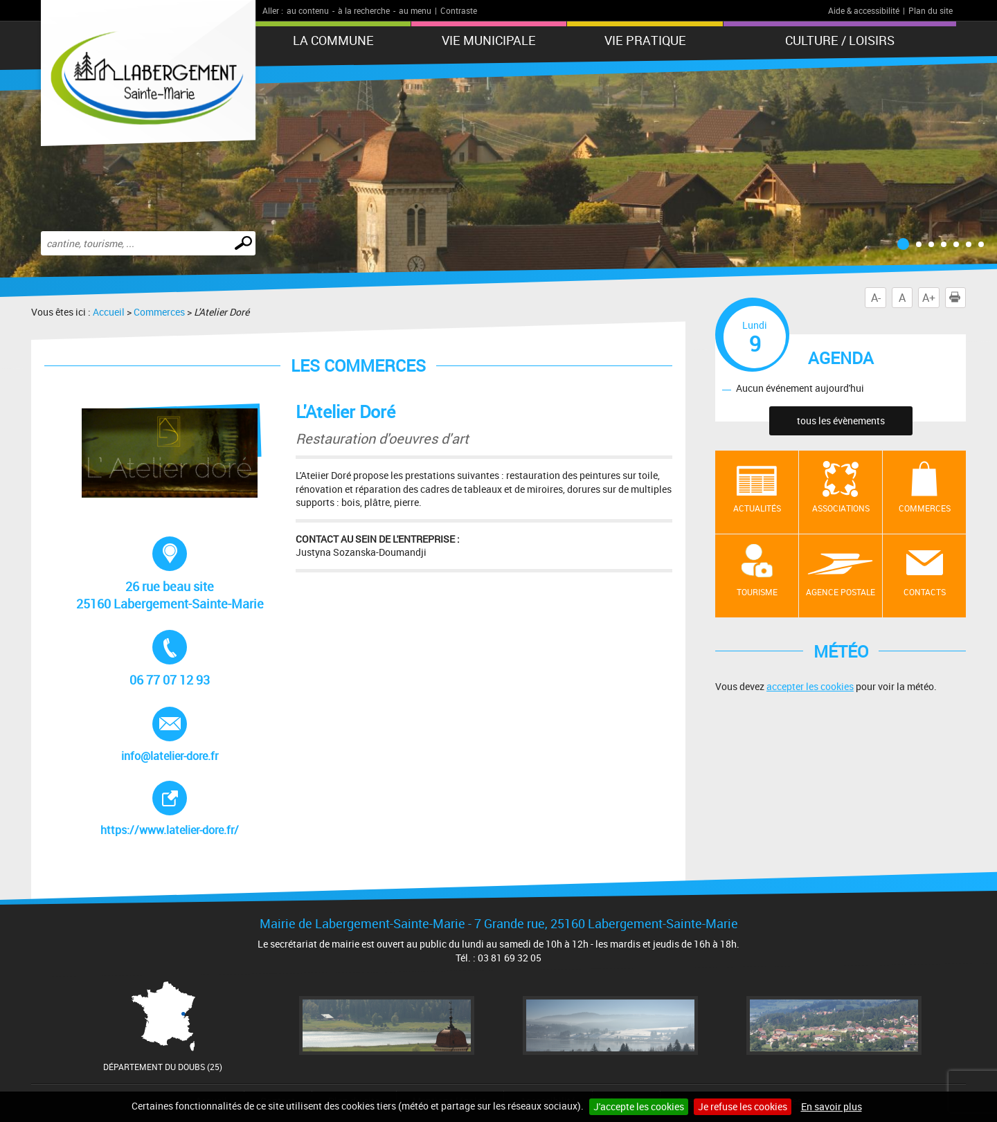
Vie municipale (489, 40)
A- (876, 297)
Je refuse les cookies (742, 1106)
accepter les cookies (810, 686)
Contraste (458, 10)
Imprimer (957, 297)
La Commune (333, 40)
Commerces (159, 311)
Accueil (109, 311)
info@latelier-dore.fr (172, 735)
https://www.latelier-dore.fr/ (176, 809)
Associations (841, 508)
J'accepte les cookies (638, 1106)
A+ (928, 297)
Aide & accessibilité (863, 10)
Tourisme (757, 591)
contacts (925, 591)
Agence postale (840, 591)
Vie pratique (645, 40)
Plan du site (930, 10)
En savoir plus (831, 1106)
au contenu (308, 10)
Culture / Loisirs (840, 40)
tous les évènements (841, 420)
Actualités (757, 508)
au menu (415, 10)
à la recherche (364, 10)
